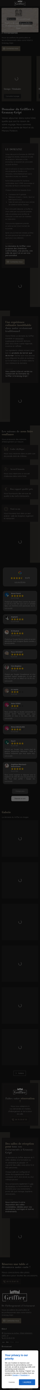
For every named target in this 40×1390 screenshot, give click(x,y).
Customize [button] (12, 1382)
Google (15, 1375)
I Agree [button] (27, 1382)
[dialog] (20, 1369)
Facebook (24, 1375)
